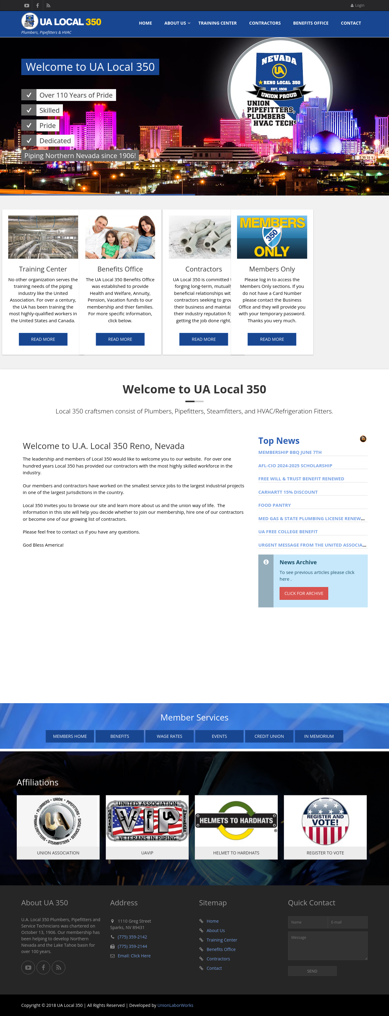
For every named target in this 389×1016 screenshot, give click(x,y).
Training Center (217, 23)
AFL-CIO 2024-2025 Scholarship (295, 465)
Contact (351, 23)
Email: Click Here (134, 956)
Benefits (119, 736)
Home (145, 23)
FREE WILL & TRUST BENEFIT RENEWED (301, 478)
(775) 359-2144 (132, 946)
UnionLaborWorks (175, 1005)
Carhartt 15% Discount (288, 492)
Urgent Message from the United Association (316, 545)
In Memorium (319, 736)
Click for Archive (303, 593)
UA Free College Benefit (288, 531)
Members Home (70, 736)
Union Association (58, 856)
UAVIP (147, 856)
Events (219, 736)
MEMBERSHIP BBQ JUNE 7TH (290, 452)
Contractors (265, 23)
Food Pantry (274, 505)
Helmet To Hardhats (236, 856)
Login (357, 5)
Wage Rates (169, 736)
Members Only (327, 268)
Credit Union (269, 736)
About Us (175, 23)
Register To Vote (325, 856)
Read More (70, 339)
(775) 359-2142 (132, 937)
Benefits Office (311, 23)
